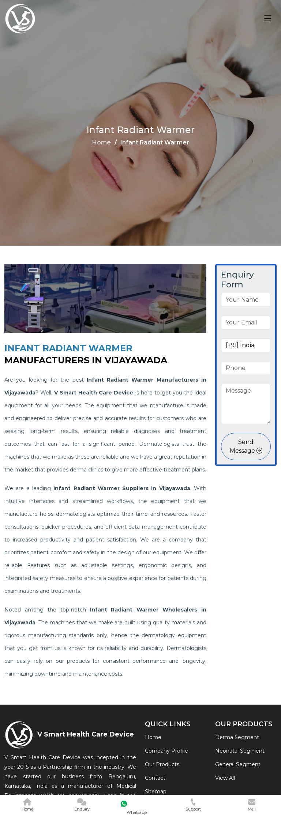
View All (225, 778)
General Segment (238, 764)
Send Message (246, 446)
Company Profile (166, 750)
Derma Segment (237, 737)
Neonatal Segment (240, 750)
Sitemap (155, 791)
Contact (155, 778)
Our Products (162, 764)
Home (101, 142)
